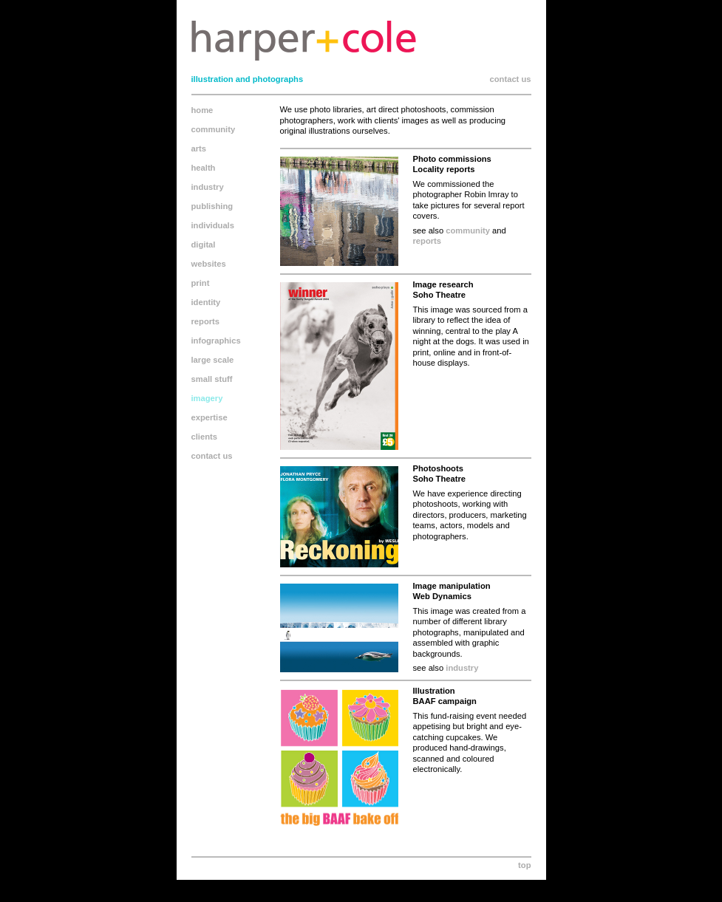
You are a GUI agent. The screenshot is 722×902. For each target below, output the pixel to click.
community (213, 129)
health (203, 167)
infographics (216, 340)
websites (208, 263)
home (202, 110)
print (200, 283)
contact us (510, 79)
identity (206, 302)
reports (205, 321)
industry (207, 186)
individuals (212, 225)
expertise (209, 417)
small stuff (212, 379)
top (524, 865)
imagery (207, 398)
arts (199, 148)
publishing (212, 206)
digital (203, 244)
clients (204, 436)
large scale (212, 359)
